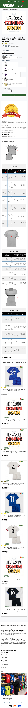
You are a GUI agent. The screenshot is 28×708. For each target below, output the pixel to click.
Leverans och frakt (4, 657)
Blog (2, 671)
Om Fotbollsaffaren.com (5, 654)
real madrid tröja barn (7, 699)
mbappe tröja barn (6, 696)
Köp (14, 94)
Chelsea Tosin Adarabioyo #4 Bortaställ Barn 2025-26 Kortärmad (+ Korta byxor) (14, 484)
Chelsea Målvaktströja (14, 9)
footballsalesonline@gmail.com (8, 650)
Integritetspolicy (4, 661)
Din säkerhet (3, 667)
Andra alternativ (6, 60)
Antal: (4, 90)
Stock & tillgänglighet (5, 665)
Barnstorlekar (6, 50)
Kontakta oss (3, 656)
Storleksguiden (3, 658)
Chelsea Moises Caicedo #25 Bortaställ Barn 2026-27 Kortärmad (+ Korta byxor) (14, 420)
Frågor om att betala (4, 664)
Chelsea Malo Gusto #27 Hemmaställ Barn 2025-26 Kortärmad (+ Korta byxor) (14, 390)
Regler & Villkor (4, 660)
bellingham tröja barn (7, 695)
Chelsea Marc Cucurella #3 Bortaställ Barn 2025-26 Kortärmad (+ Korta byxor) (14, 548)
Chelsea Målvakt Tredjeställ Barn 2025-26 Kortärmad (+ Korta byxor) (14, 452)
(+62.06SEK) (19, 57)
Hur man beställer (4, 663)
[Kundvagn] (21, 6)
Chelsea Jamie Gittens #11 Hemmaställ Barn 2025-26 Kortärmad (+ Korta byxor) (14, 516)
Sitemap (2, 669)
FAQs (2, 668)
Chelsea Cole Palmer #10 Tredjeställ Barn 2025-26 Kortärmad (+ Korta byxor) (14, 610)
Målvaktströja (5, 9)
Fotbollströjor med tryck (19, 702)
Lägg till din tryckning (7, 55)
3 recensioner (11, 43)
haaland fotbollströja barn (7, 698)
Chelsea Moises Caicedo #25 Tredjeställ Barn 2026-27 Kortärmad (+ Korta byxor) (14, 578)
